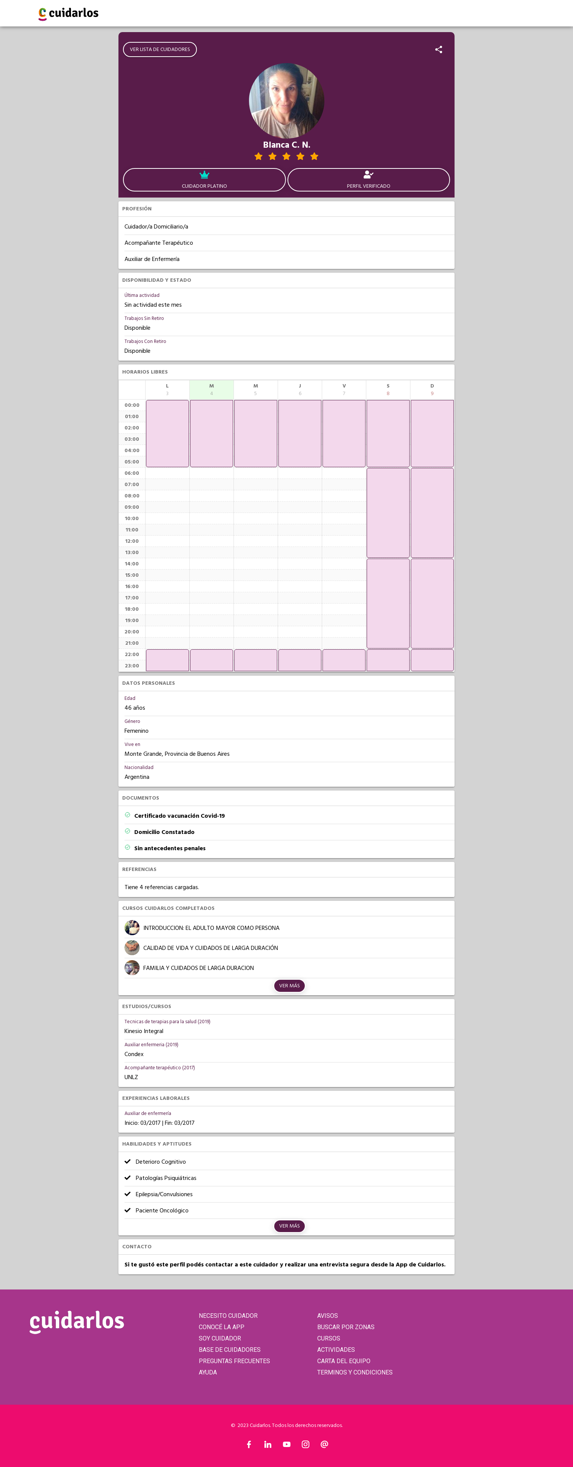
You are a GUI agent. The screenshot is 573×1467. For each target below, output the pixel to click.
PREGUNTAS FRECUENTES (234, 1361)
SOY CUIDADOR (220, 1338)
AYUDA (208, 1372)
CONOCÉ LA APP (221, 1327)
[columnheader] (167, 389)
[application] (167, 433)
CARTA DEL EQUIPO (343, 1361)
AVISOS (327, 1315)
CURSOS (328, 1338)
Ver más (289, 986)
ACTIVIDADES (336, 1349)
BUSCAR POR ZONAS (346, 1327)
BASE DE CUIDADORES (230, 1349)
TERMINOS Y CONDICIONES (355, 1372)
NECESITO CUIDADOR (228, 1315)
